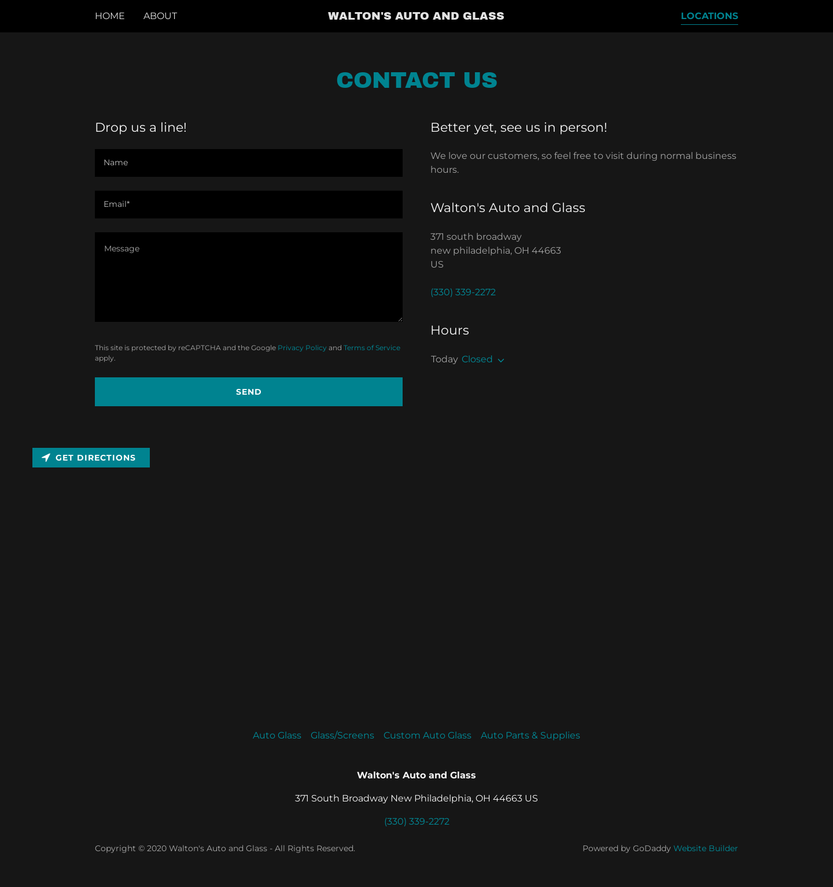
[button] (416, 16)
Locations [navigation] (709, 15)
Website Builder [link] (705, 848)
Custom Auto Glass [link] (427, 735)
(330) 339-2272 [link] (463, 292)
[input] (249, 163)
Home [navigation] (110, 15)
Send (249, 392)
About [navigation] (160, 15)
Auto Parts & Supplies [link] (530, 735)
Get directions (89, 457)
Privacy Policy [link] (302, 347)
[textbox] (249, 277)
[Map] (416, 568)
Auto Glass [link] (277, 735)
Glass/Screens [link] (342, 735)
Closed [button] (477, 359)
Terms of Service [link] (372, 347)
